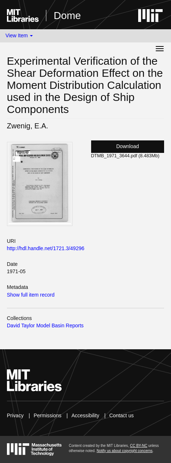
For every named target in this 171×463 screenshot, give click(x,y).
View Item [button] (19, 35)
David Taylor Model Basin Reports (45, 325)
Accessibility (85, 415)
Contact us (121, 415)
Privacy (15, 415)
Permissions (47, 415)
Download (127, 146)
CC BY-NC (138, 446)
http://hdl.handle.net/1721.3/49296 (46, 248)
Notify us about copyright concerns (124, 451)
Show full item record (31, 295)
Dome (67, 15)
